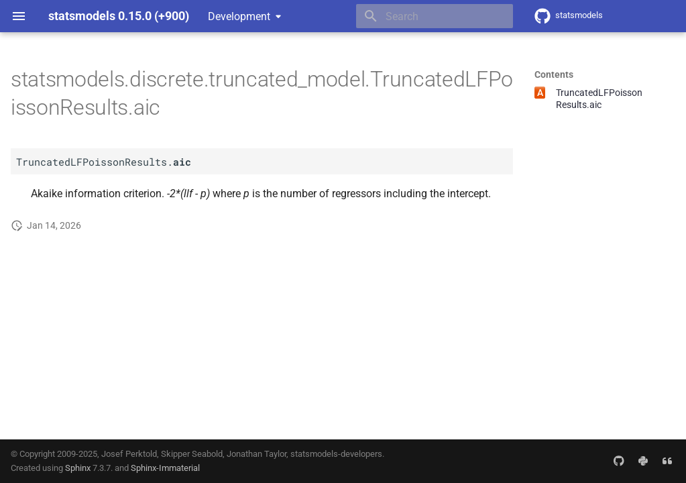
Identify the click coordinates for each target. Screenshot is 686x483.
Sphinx (78, 468)
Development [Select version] (239, 16)
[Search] (434, 16)
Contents (553, 74)
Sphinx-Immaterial (165, 468)
